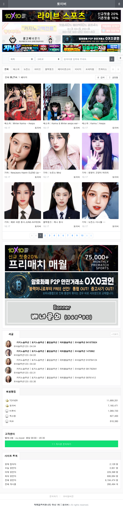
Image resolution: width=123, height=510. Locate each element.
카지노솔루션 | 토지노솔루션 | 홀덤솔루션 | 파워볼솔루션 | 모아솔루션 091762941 (55, 368)
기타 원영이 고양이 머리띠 (95, 172)
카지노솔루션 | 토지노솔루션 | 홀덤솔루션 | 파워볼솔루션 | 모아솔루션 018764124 (55, 359)
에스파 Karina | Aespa (93, 123)
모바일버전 (68, 496)
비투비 (10, 410)
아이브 (37, 69)
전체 (6, 69)
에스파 (16, 69)
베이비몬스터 (64, 69)
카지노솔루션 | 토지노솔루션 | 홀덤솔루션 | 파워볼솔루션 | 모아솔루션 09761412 (55, 377)
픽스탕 (10, 415)
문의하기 (53, 496)
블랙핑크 (49, 69)
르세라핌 (90, 69)
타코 (9, 421)
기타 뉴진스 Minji (52, 172)
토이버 (61, 4)
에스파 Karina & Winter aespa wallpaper (61, 123)
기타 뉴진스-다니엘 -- (93, 221)
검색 (100, 77)
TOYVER (11, 400)
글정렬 (114, 77)
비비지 (78, 69)
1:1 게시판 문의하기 (61, 443)
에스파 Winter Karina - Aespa (19, 123)
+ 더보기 (114, 334)
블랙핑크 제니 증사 (53, 221)
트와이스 (102, 69)
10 (82, 235)
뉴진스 (27, 69)
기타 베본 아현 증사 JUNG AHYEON (22, 221)
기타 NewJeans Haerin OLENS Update (22, 172)
